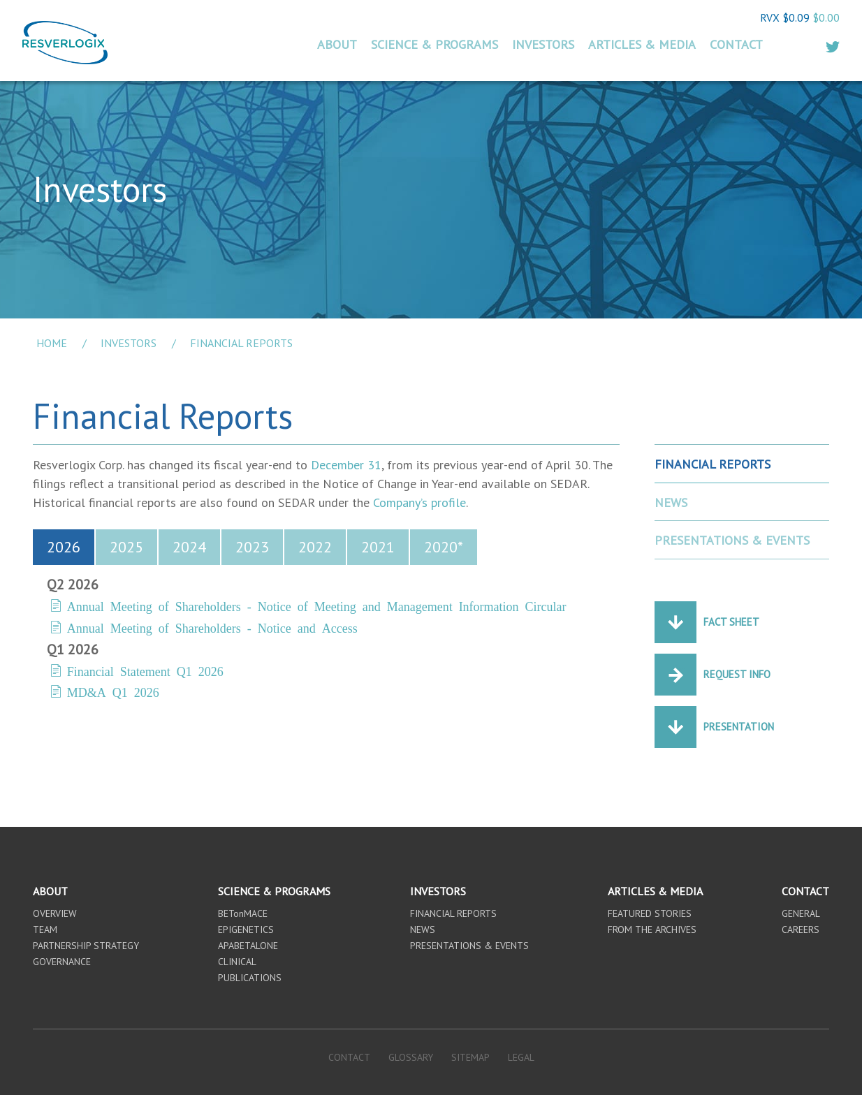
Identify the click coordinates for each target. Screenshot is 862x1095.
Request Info (736, 674)
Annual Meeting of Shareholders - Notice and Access (212, 627)
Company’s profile (419, 502)
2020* (443, 547)
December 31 (346, 465)
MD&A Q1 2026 (113, 691)
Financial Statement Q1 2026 (145, 670)
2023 (252, 547)
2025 (126, 547)
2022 (315, 547)
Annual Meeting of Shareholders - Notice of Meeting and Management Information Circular (317, 605)
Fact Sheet (731, 622)
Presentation (738, 726)
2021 (378, 547)
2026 (63, 547)
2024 (189, 547)
